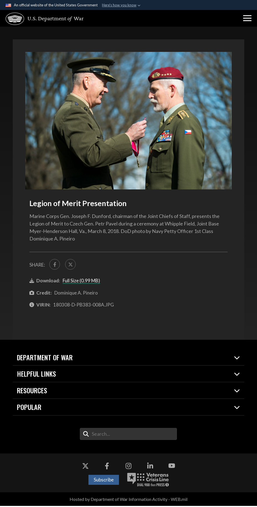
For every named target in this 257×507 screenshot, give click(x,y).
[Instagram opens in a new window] (129, 467)
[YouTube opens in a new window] (172, 467)
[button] (247, 18)
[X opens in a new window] (85, 467)
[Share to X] (72, 265)
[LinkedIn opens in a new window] (150, 467)
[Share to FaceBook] (55, 265)
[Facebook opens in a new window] (107, 467)
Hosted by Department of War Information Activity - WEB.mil (128, 500)
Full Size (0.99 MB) (81, 282)
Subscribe (104, 481)
